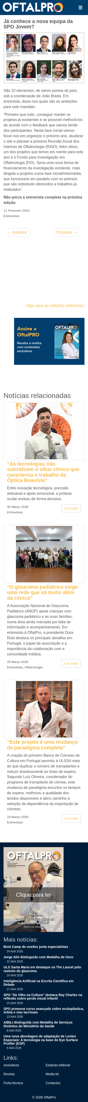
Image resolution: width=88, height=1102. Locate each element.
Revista (9, 1074)
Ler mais (71, 508)
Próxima (66, 232)
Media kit (52, 1074)
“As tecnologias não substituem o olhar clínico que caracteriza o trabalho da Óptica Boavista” (43, 472)
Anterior (17, 232)
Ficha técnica (13, 1083)
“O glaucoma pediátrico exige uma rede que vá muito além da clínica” (42, 592)
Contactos (53, 1083)
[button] (80, 7)
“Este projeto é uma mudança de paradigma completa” (42, 744)
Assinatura (11, 1065)
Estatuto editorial (58, 1065)
